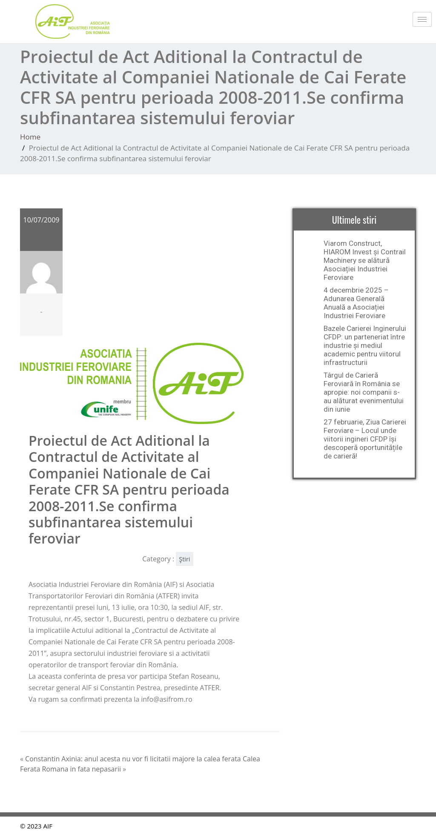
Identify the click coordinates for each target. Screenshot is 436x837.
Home (30, 137)
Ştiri (184, 559)
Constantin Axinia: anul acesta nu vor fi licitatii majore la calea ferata (133, 758)
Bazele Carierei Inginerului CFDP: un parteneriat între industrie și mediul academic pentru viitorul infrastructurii (365, 345)
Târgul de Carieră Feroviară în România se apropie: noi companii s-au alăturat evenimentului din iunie (364, 392)
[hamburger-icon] (422, 19)
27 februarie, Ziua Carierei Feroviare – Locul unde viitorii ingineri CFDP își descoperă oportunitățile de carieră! (365, 439)
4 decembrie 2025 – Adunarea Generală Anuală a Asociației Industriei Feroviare (356, 303)
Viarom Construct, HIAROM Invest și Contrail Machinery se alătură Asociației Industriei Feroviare (365, 260)
